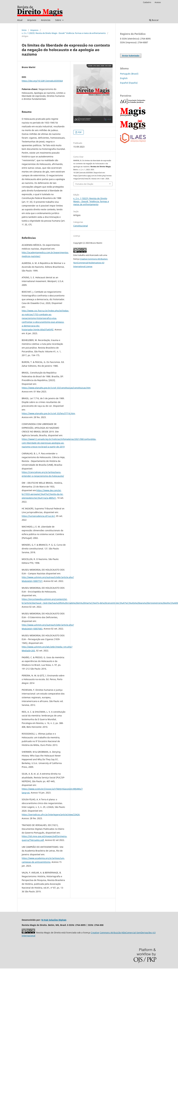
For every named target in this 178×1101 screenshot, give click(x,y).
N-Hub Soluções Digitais (53, 919)
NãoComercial (129, 932)
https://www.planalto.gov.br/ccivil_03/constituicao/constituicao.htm (56, 387)
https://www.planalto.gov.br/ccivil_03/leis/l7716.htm (48, 413)
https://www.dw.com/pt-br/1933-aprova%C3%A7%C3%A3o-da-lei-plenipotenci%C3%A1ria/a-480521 (42, 494)
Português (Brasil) (129, 73)
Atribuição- (116, 932)
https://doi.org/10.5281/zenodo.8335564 (42, 80)
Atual (19, 20)
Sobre (58, 20)
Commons (105, 932)
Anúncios (45, 20)
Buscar (154, 20)
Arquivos (31, 20)
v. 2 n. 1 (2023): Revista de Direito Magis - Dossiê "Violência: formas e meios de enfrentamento (64, 33)
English (124, 78)
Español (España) (129, 82)
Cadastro (147, 2)
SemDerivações (144, 932)
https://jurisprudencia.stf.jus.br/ (38, 516)
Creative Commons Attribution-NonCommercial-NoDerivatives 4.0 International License (90, 263)
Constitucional (80, 225)
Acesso (158, 2)
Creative (95, 932)
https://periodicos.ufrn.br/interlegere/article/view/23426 (51, 814)
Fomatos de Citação (84, 184)
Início (24, 30)
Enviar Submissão (130, 55)
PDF (80, 132)
